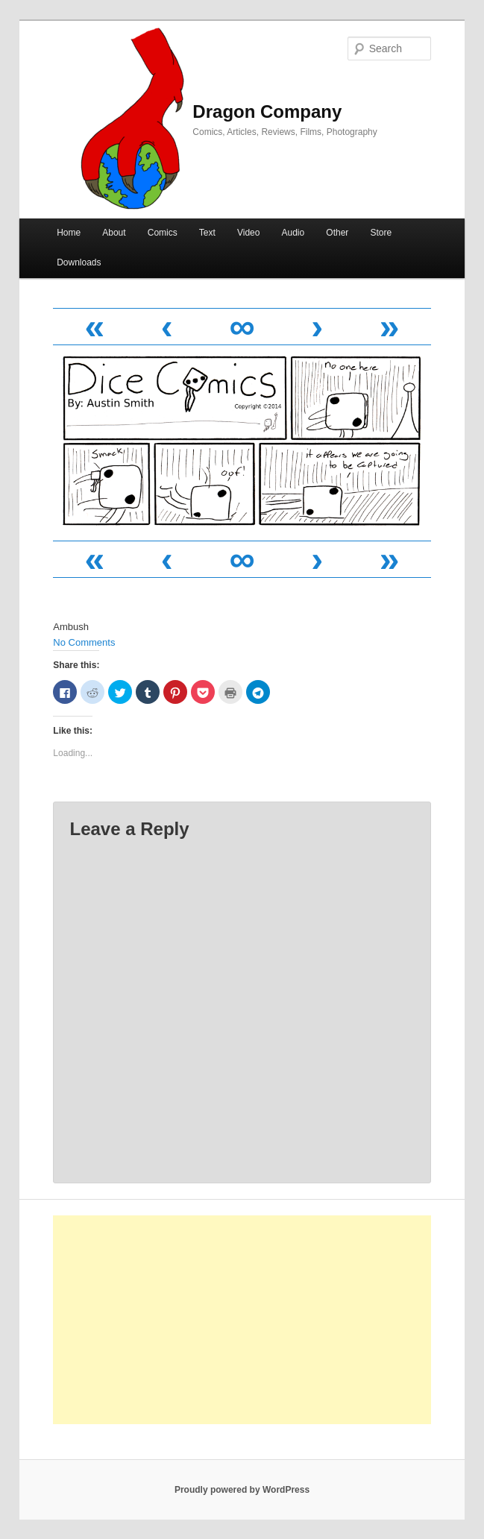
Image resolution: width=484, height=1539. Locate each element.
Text (207, 232)
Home (69, 232)
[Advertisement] (241, 1319)
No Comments (84, 642)
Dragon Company (267, 111)
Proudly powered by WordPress (242, 1490)
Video (248, 232)
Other (337, 232)
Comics (162, 232)
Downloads (79, 262)
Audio (293, 232)
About (113, 232)
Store (381, 232)
